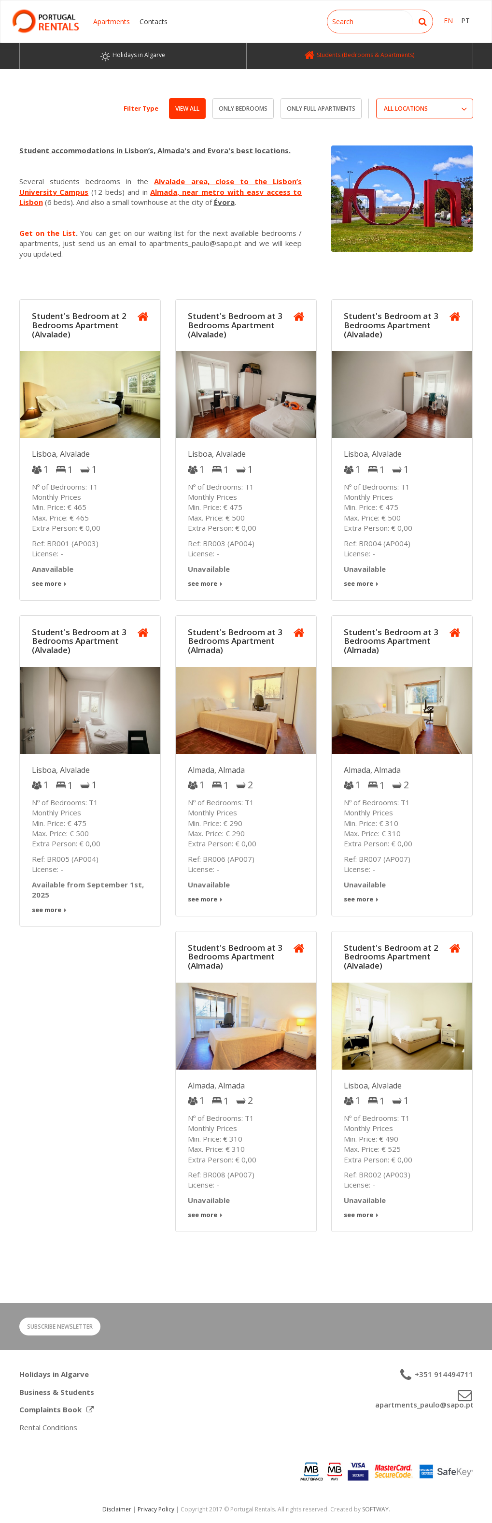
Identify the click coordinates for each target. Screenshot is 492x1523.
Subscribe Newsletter (60, 1326)
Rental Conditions (48, 1427)
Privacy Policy (156, 1509)
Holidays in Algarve (54, 1374)
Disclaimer (116, 1509)
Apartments (111, 21)
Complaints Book (56, 1409)
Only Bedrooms (243, 108)
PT (465, 20)
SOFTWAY (375, 1509)
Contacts (154, 21)
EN (448, 20)
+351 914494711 (443, 1374)
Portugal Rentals (45, 21)
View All (187, 108)
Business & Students (56, 1392)
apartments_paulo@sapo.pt (424, 1404)
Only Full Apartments (321, 108)
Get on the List (47, 233)
